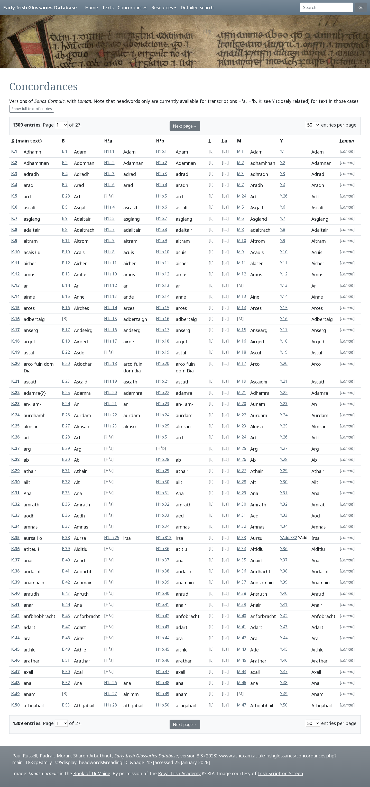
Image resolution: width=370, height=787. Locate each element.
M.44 (241, 671)
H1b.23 (162, 403)
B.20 (66, 363)
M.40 (241, 616)
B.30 (66, 459)
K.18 (15, 341)
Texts (108, 7)
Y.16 (284, 318)
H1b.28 (162, 459)
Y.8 (282, 229)
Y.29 (284, 470)
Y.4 (282, 184)
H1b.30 (162, 482)
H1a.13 (110, 296)
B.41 (66, 571)
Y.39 (284, 582)
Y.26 (284, 196)
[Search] (326, 7)
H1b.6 (161, 207)
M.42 (241, 638)
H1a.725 (111, 537)
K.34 (15, 526)
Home (91, 7)
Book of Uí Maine (91, 773)
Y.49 (284, 693)
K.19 (15, 352)
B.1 (65, 151)
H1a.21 (110, 403)
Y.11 (284, 263)
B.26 (66, 415)
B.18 (66, 341)
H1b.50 (162, 705)
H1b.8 (161, 229)
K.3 (14, 173)
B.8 (65, 229)
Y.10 (284, 252)
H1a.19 (110, 381)
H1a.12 (110, 285)
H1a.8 (109, 252)
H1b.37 (162, 560)
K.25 (15, 426)
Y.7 (282, 218)
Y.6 (282, 207)
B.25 (66, 392)
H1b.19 (162, 352)
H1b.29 (162, 470)
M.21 (241, 392)
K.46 (15, 660)
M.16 (241, 341)
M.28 (241, 482)
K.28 (15, 459)
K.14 (15, 296)
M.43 (241, 649)
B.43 (66, 593)
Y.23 (284, 403)
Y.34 (284, 526)
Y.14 (284, 296)
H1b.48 (162, 682)
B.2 (65, 162)
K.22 (15, 392)
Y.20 (284, 363)
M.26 (241, 459)
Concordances (132, 7)
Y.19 (284, 352)
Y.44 (284, 638)
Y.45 (284, 649)
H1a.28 (110, 705)
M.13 (241, 296)
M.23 (241, 426)
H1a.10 (110, 274)
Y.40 (284, 593)
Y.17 (284, 330)
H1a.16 (110, 330)
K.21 (15, 381)
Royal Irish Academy (179, 773)
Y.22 (284, 392)
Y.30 (284, 482)
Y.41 (284, 604)
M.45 (241, 660)
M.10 (241, 240)
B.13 (66, 274)
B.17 (66, 330)
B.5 (65, 207)
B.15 (66, 296)
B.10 (66, 252)
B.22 (66, 352)
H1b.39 (162, 582)
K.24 (15, 415)
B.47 (66, 627)
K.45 (15, 649)
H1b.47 (162, 671)
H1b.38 (162, 571)
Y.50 (284, 705)
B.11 (66, 240)
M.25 (241, 448)
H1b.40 (162, 593)
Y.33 (284, 515)
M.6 (240, 218)
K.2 (14, 162)
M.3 (240, 173)
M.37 (241, 582)
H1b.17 (162, 330)
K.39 (15, 582)
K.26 (15, 437)
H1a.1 (109, 151)
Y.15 (284, 307)
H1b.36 (162, 548)
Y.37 (284, 560)
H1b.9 (161, 240)
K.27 (15, 448)
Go (361, 7)
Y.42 (284, 616)
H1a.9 (109, 240)
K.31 (15, 493)
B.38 (66, 537)
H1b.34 (162, 526)
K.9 (14, 240)
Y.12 (284, 274)
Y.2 (282, 162)
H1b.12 (162, 274)
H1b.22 (162, 392)
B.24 (66, 403)
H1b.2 (161, 162)
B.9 (65, 218)
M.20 (241, 403)
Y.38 (284, 571)
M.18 (241, 352)
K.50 (15, 705)
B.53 (66, 705)
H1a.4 (109, 207)
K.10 (15, 252)
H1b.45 (162, 649)
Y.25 (284, 426)
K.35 (15, 537)
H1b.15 (162, 307)
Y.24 (284, 415)
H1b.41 (162, 604)
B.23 (66, 381)
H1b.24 (162, 415)
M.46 (241, 682)
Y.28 (284, 459)
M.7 (240, 184)
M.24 (241, 196)
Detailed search (197, 7)
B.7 (65, 184)
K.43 (15, 627)
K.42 (15, 616)
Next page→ (185, 126)
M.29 (241, 493)
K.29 (15, 470)
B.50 (66, 671)
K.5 (14, 196)
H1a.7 (109, 229)
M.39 (241, 604)
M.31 (241, 515)
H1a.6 (109, 184)
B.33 (66, 493)
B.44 (66, 604)
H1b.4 (161, 184)
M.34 (241, 548)
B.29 (66, 448)
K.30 (15, 482)
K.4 (14, 184)
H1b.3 (161, 173)
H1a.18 (110, 363)
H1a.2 (109, 162)
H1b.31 (162, 493)
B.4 (65, 173)
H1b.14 (162, 296)
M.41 (241, 627)
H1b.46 (162, 660)
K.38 (15, 571)
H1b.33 (162, 515)
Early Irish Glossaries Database (40, 7)
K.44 (15, 638)
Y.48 (284, 682)
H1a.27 (110, 693)
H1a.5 (109, 218)
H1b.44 (162, 638)
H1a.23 (110, 426)
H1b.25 (162, 426)
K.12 (15, 274)
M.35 (241, 560)
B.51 (66, 660)
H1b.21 (162, 381)
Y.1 (282, 151)
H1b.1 (161, 151)
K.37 (15, 560)
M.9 (240, 252)
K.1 (14, 151)
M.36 (241, 571)
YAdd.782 (288, 537)
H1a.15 (110, 318)
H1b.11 (162, 263)
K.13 (15, 285)
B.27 (66, 426)
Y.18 (284, 341)
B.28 (66, 196)
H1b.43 (162, 627)
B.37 (66, 526)
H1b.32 (162, 504)
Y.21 (284, 381)
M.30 (241, 504)
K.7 (14, 218)
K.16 (15, 318)
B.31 (66, 470)
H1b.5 (161, 196)
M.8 (240, 229)
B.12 (66, 263)
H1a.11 (110, 263)
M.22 (241, 415)
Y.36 (284, 548)
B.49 (66, 649)
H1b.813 (164, 537)
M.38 (241, 593)
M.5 (240, 207)
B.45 (66, 616)
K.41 (15, 604)
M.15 (241, 330)
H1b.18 (162, 341)
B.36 (66, 515)
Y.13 (284, 285)
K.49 (15, 693)
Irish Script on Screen (280, 773)
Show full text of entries (32, 108)
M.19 (241, 381)
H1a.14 (110, 307)
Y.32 (284, 504)
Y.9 (282, 240)
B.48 (66, 638)
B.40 (66, 560)
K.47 (15, 671)
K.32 (15, 504)
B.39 (66, 548)
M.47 (241, 705)
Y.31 (284, 493)
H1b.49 (162, 693)
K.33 (15, 515)
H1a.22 (110, 415)
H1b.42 (162, 616)
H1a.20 (110, 392)
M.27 (241, 470)
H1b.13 (162, 285)
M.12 (241, 274)
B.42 (66, 582)
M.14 (241, 307)
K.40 (15, 593)
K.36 (15, 548)
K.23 (15, 403)
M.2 (240, 162)
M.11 (241, 263)
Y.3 (282, 173)
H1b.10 (162, 252)
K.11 (15, 263)
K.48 (15, 682)
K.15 (15, 307)
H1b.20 (162, 363)
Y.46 (284, 660)
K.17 (15, 330)
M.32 (241, 526)
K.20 (15, 363)
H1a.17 (110, 341)
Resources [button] (162, 7)
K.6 (14, 207)
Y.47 (284, 671)
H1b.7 (161, 218)
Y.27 (284, 448)
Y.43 (284, 627)
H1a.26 (110, 682)
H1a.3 (109, 173)
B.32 (66, 482)
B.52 (66, 682)
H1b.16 (162, 318)
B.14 (66, 285)
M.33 (241, 537)
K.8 (14, 229)
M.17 (241, 363)
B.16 (66, 307)
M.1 (240, 151)
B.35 (66, 504)
